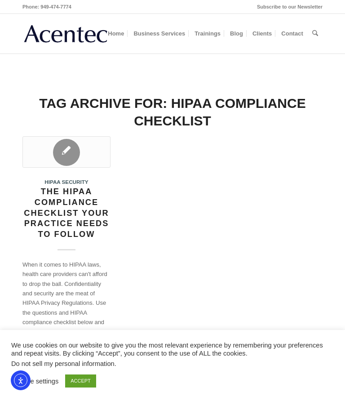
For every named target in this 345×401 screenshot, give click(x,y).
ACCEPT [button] (81, 380)
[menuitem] (287, 6)
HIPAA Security (66, 182)
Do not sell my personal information (63, 363)
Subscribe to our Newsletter (290, 6)
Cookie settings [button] (35, 381)
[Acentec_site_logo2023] (65, 33)
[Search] (315, 33)
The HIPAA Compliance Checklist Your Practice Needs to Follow (66, 213)
